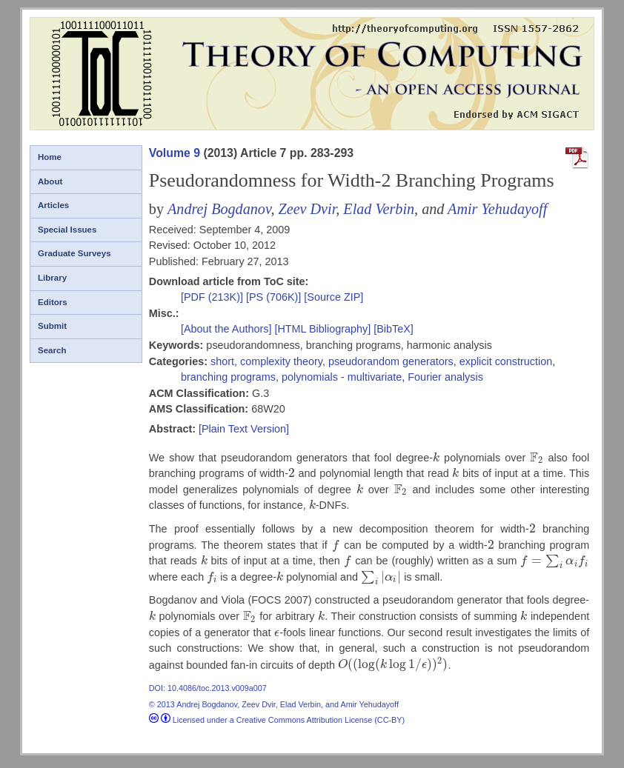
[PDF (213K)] (213, 297)
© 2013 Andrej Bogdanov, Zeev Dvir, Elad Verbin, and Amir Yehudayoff (274, 704)
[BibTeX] (394, 329)
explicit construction (506, 361)
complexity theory (281, 361)
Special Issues (67, 229)
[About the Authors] (227, 329)
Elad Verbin (378, 209)
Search (52, 350)
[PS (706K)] (275, 297)
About (50, 181)
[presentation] (436, 458)
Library (52, 277)
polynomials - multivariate (342, 377)
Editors (52, 302)
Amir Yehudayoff (497, 209)
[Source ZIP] (333, 297)
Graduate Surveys (74, 253)
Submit (52, 325)
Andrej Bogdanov (218, 209)
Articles (53, 205)
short (222, 361)
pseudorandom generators (391, 361)
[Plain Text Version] (244, 429)
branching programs (228, 377)
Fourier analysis (445, 377)
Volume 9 (174, 153)
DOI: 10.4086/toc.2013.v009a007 (208, 688)
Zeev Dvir (307, 209)
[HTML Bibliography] (322, 329)
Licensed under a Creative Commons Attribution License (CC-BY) (277, 719)
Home (50, 157)
